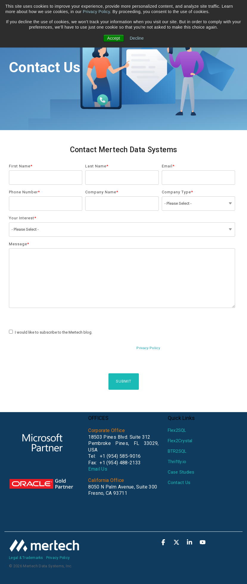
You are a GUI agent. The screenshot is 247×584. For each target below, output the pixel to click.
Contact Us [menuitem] (179, 482)
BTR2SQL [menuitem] (177, 451)
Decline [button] (137, 38)
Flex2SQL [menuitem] (177, 430)
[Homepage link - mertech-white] (44, 548)
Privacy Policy (96, 11)
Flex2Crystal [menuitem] (180, 440)
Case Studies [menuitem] (181, 472)
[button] (164, 542)
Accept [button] (113, 38)
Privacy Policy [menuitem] (58, 558)
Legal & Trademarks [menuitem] (26, 558)
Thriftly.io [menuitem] (177, 461)
